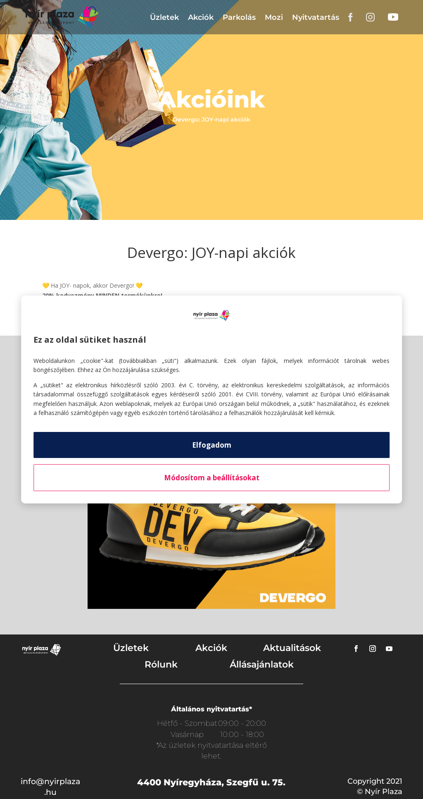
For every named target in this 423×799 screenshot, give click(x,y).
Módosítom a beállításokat (211, 477)
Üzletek (164, 17)
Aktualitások (292, 648)
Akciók (201, 17)
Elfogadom (211, 445)
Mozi (274, 17)
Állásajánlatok (262, 664)
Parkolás (239, 17)
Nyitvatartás (315, 17)
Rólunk (161, 664)
